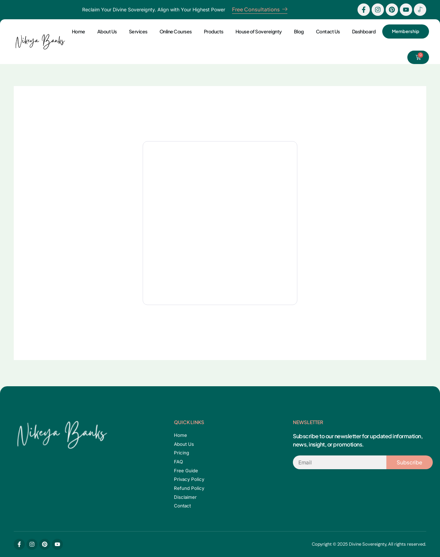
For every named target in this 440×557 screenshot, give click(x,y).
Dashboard (362, 31)
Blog (297, 31)
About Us (106, 31)
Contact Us (327, 31)
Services (137, 31)
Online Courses (174, 31)
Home (77, 31)
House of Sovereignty (257, 31)
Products (212, 31)
